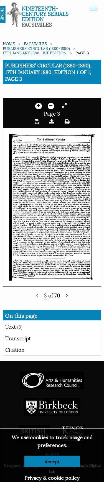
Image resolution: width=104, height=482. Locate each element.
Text (13, 326)
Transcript (18, 338)
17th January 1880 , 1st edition (35, 52)
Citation (15, 349)
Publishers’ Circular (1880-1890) (36, 48)
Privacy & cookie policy (52, 477)
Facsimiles (35, 43)
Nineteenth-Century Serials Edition (45, 13)
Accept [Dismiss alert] (52, 461)
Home (9, 43)
